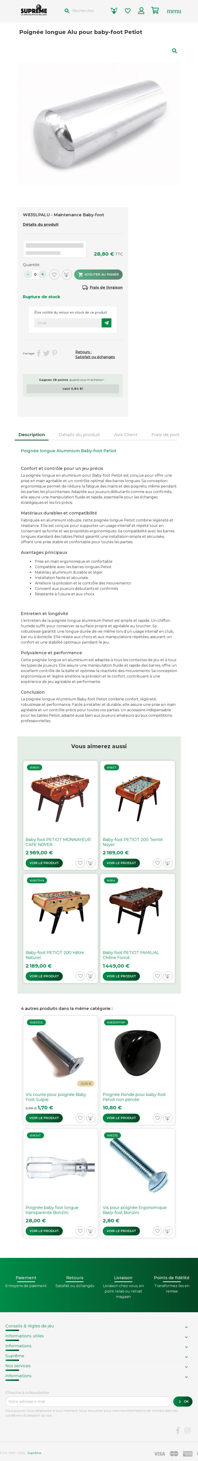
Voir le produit (44, 863)
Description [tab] (31, 434)
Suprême (14, 1355)
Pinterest (54, 353)
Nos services (18, 1365)
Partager (38, 353)
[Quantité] (35, 274)
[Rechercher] (83, 11)
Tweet (46, 353)
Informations (18, 1345)
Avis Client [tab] (125, 434)
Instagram (187, 1430)
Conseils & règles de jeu (29, 1326)
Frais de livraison (106, 287)
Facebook (177, 1430)
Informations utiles (24, 1336)
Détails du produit (41, 224)
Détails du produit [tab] (79, 434)
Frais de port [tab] (166, 434)
